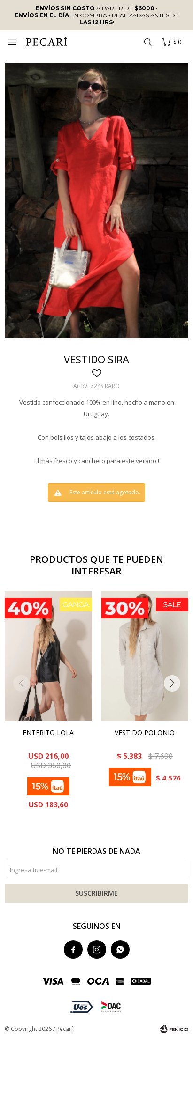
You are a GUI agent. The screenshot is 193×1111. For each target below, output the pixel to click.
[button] (147, 42)
